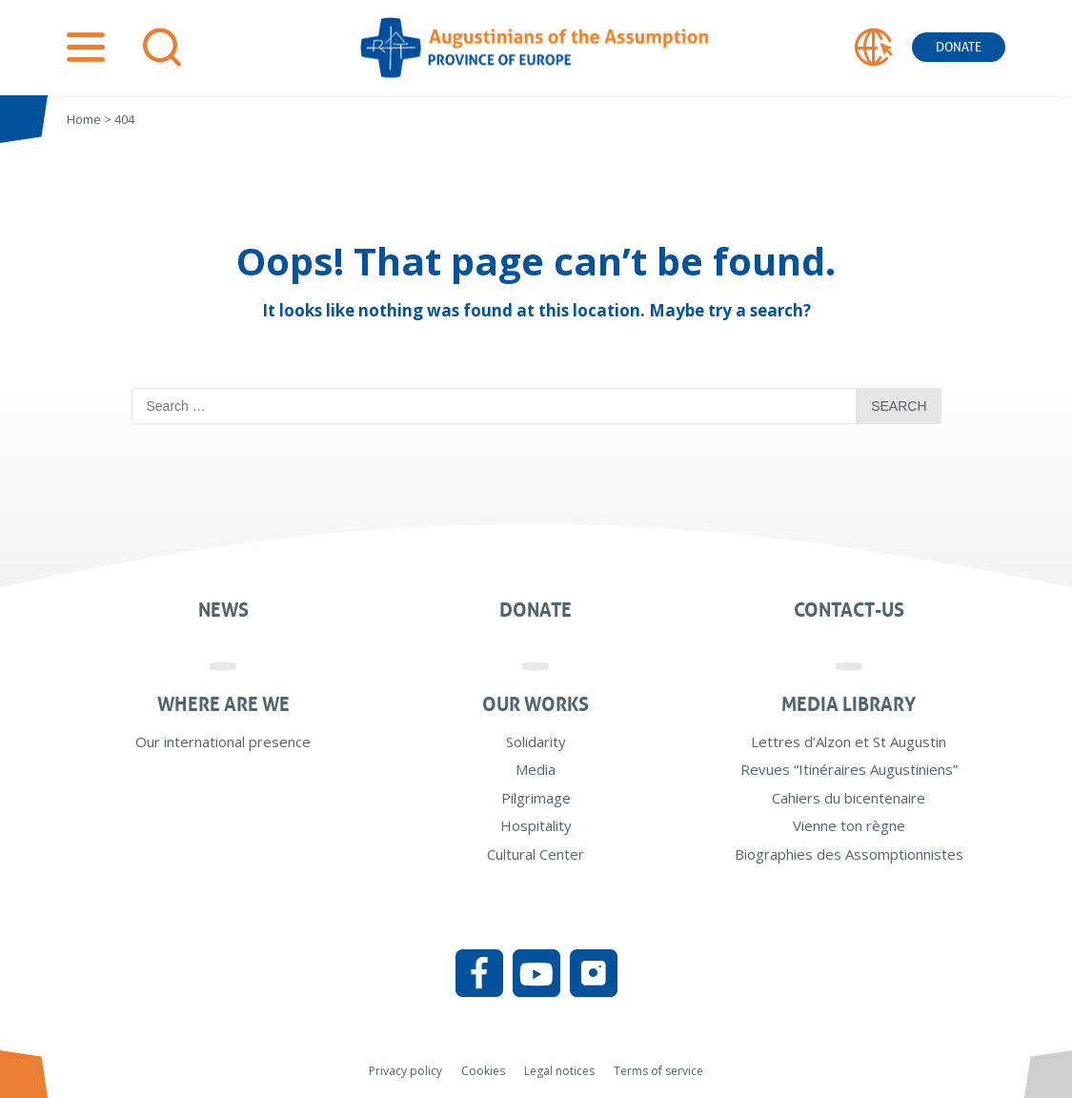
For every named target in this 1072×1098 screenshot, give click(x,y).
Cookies (483, 1071)
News (223, 610)
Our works (535, 704)
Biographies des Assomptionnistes (849, 854)
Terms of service (658, 1071)
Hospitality (536, 825)
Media (536, 769)
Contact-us (849, 610)
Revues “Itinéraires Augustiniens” (849, 769)
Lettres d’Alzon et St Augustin (848, 741)
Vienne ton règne (849, 825)
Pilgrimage (536, 797)
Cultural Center (535, 854)
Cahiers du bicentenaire (848, 797)
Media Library (848, 704)
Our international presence (223, 741)
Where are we (223, 704)
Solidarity (536, 741)
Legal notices (559, 1071)
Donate (958, 47)
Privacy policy (405, 1071)
